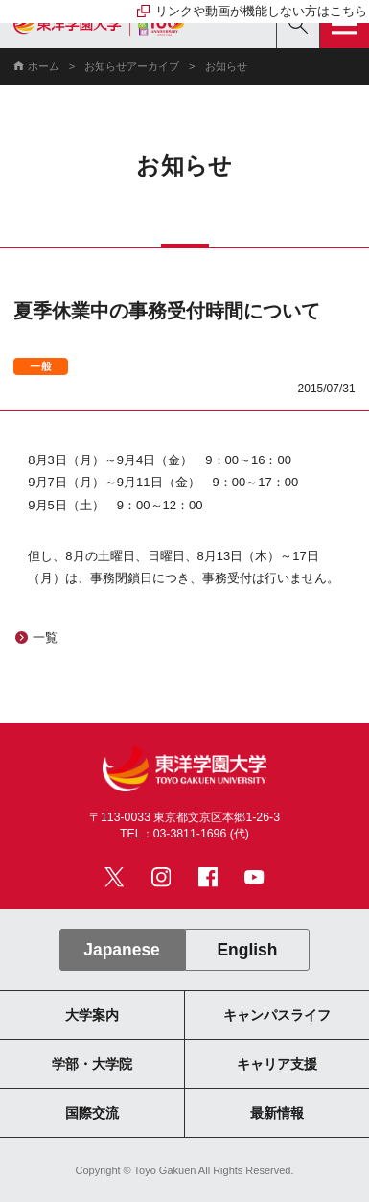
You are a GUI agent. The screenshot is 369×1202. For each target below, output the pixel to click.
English (247, 949)
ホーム (43, 66)
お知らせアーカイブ (131, 66)
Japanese (121, 949)
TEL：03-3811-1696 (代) (184, 833)
